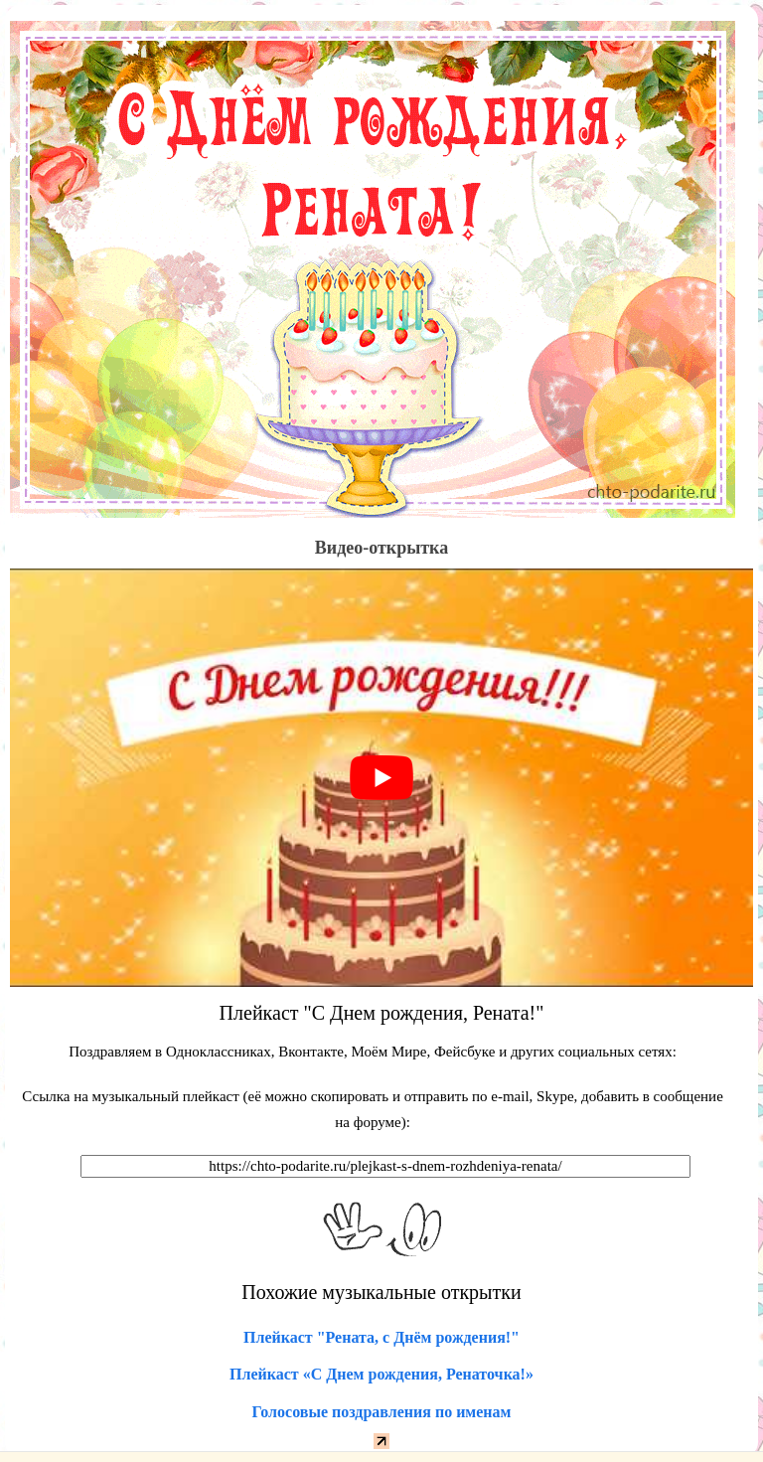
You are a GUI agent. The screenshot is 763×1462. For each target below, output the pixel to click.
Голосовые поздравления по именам (382, 1411)
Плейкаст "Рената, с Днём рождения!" (381, 1337)
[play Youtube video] (381, 778)
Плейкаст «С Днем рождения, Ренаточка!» (381, 1374)
